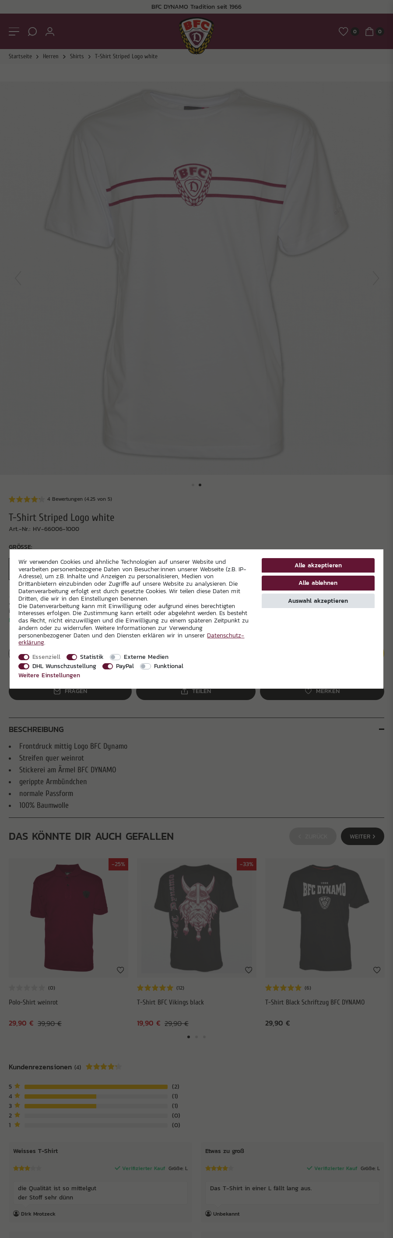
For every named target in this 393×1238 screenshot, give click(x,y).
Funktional (168, 665)
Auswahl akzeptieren (318, 600)
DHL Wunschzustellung (64, 665)
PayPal (125, 665)
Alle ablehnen (317, 582)
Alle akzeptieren (318, 565)
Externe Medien (146, 656)
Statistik (92, 656)
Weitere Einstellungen (49, 675)
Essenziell (46, 656)
